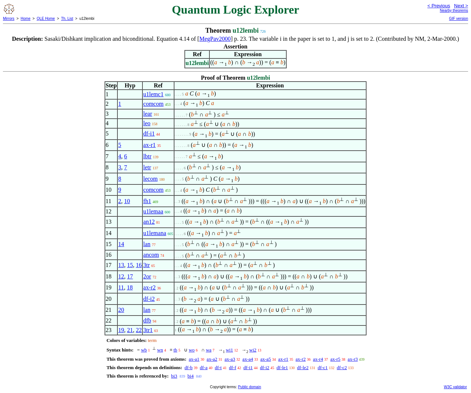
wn (160, 350)
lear (147, 114)
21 (130, 330)
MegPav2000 (215, 39)
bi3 (174, 376)
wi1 (229, 350)
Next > (461, 5)
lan (146, 244)
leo (146, 123)
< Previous (438, 5)
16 (139, 265)
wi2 (252, 350)
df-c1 (322, 367)
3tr (146, 265)
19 (121, 330)
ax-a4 (247, 359)
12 (121, 276)
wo (192, 350)
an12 (149, 222)
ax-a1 (194, 359)
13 (121, 265)
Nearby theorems (454, 10)
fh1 (147, 201)
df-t (218, 367)
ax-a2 (212, 359)
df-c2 (342, 367)
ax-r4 (318, 359)
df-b (189, 367)
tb (175, 350)
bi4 (191, 376)
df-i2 (149, 299)
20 (121, 310)
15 (130, 265)
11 (121, 287)
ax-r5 (335, 359)
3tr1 (148, 330)
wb (144, 350)
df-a (204, 367)
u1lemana (154, 233)
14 (121, 244)
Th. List (67, 19)
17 (130, 276)
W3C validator (455, 387)
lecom (150, 179)
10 (127, 201)
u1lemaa (153, 211)
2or (147, 276)
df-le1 (282, 367)
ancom (151, 255)
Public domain (249, 387)
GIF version (458, 19)
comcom (153, 104)
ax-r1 (149, 145)
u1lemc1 (153, 94)
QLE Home (46, 19)
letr (147, 167)
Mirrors (8, 19)
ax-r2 (149, 287)
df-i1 (149, 133)
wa (208, 350)
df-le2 (302, 367)
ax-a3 (229, 359)
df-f (232, 367)
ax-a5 (265, 359)
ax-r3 (353, 359)
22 (139, 330)
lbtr (147, 156)
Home (26, 19)
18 (130, 287)
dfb (147, 320)
